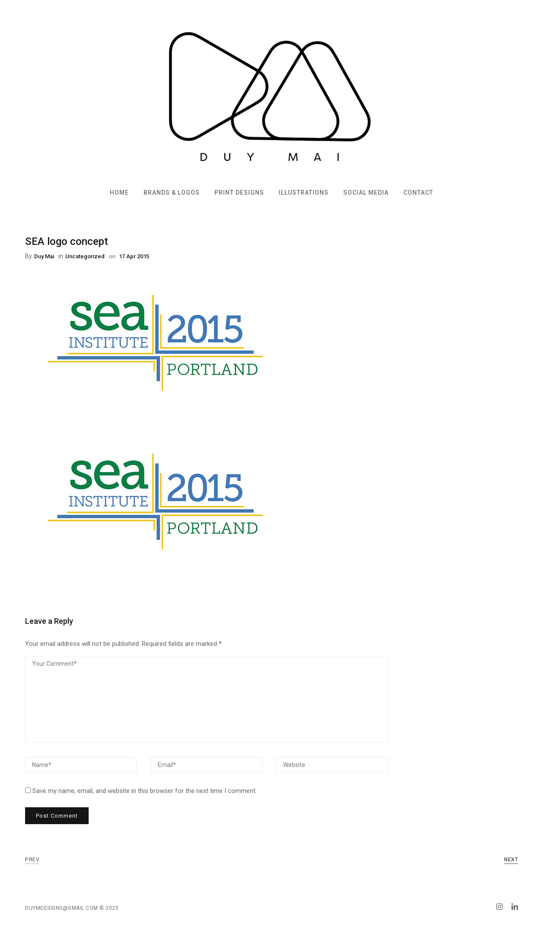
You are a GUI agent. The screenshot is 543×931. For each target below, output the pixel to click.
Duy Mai (44, 256)
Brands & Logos (172, 192)
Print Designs (239, 192)
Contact (418, 192)
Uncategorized (85, 256)
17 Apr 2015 (133, 256)
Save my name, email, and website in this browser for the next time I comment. (144, 791)
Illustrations (304, 192)
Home (119, 192)
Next (511, 860)
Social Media (366, 192)
